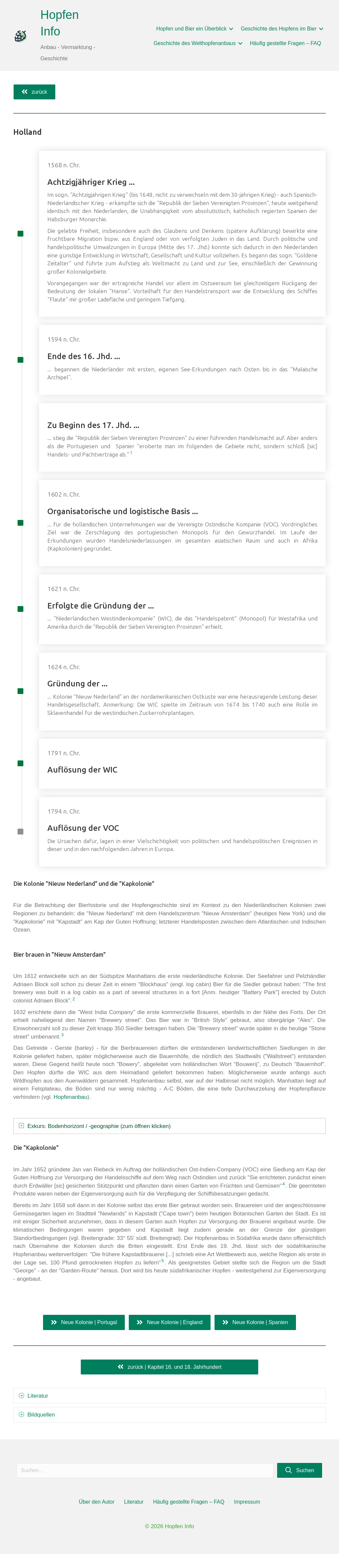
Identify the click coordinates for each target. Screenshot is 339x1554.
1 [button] (133, 452)
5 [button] (163, 1260)
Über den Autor (97, 1502)
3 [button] (62, 1034)
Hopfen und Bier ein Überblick (191, 28)
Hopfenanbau (70, 1097)
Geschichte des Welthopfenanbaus (195, 43)
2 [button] (74, 998)
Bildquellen (41, 1415)
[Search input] (145, 1470)
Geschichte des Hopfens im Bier (278, 28)
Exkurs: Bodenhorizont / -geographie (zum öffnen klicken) (98, 1126)
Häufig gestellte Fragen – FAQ (285, 43)
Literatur (37, 1396)
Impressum (247, 1502)
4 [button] (283, 1183)
